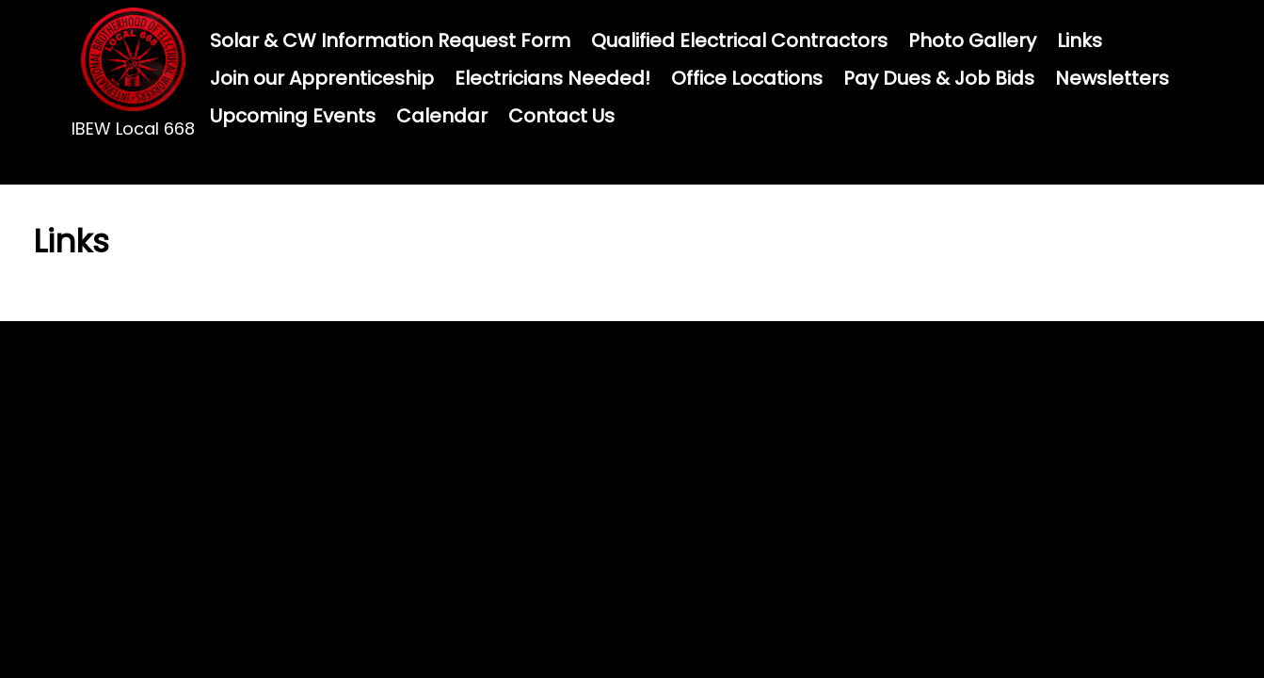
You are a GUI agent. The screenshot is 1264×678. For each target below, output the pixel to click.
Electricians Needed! (552, 78)
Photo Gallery (972, 40)
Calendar (442, 116)
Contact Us (561, 116)
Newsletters (1112, 78)
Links (1079, 40)
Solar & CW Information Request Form (390, 40)
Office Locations (747, 78)
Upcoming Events (293, 116)
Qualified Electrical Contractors (739, 40)
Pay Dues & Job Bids (938, 78)
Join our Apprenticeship (322, 78)
